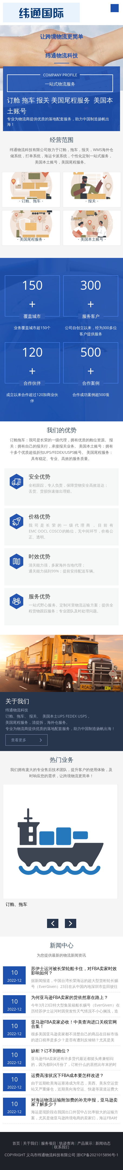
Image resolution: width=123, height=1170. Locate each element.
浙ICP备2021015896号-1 (98, 1154)
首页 (16, 1143)
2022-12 (14, 980)
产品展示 (84, 1143)
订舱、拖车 (16, 904)
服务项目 (48, 1143)
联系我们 (61, 1146)
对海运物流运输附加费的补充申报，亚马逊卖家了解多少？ (74, 1102)
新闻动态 (103, 1143)
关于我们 (30, 1143)
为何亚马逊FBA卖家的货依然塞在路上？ (69, 997)
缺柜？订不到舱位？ (50, 1051)
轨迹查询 (66, 1143)
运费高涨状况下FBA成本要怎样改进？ (67, 1075)
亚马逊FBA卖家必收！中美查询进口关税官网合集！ (74, 1024)
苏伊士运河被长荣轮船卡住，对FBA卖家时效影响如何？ (74, 971)
